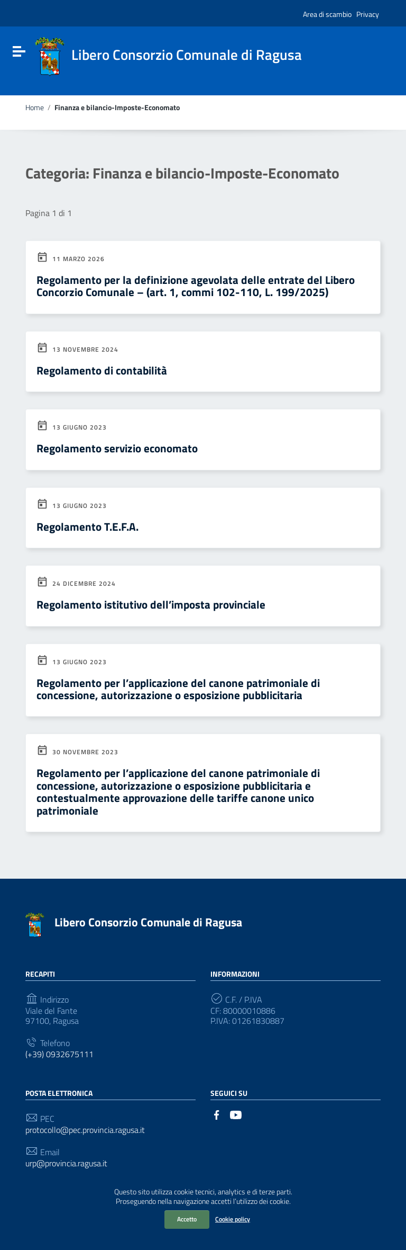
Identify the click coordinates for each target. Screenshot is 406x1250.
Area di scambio (327, 14)
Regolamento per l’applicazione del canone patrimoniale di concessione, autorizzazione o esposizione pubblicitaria (178, 688)
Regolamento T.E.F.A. (87, 526)
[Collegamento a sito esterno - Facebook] (216, 1114)
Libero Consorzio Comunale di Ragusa (148, 922)
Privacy (367, 14)
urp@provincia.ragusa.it (66, 1163)
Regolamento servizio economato (117, 448)
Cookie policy (232, 1219)
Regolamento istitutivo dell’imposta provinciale (150, 604)
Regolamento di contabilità (101, 370)
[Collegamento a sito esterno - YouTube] (235, 1114)
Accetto (187, 1219)
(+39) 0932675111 (59, 1054)
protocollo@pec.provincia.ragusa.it (85, 1130)
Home (34, 107)
